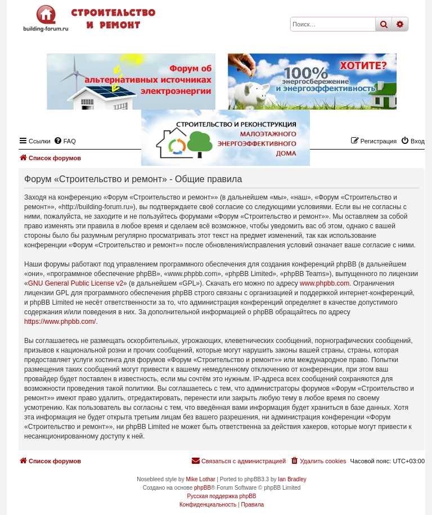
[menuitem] (318, 461)
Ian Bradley (292, 479)
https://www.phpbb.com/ (60, 322)
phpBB (202, 488)
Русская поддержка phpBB (221, 496)
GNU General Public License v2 (75, 283)
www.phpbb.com (324, 283)
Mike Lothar (200, 479)
